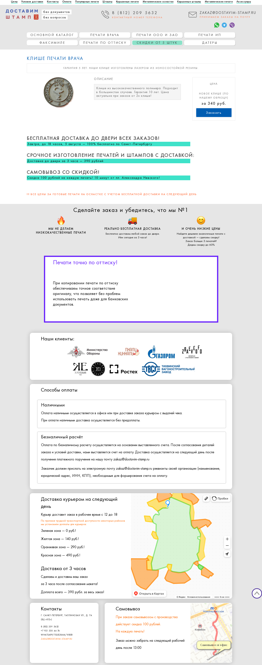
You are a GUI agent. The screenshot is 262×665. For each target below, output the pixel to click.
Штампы (107, 1)
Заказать (214, 113)
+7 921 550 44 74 (50, 630)
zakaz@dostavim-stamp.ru (56, 638)
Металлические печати (219, 1)
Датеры (209, 43)
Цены (14, 1)
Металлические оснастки (158, 1)
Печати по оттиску (104, 43)
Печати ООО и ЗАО (157, 35)
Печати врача (104, 35)
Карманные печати (127, 1)
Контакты (53, 1)
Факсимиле (52, 43)
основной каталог (52, 35)
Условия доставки (32, 1)
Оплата (67, 1)
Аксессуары (243, 1)
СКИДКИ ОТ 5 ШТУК (157, 43)
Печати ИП (209, 35)
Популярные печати (87, 1)
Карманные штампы (189, 1)
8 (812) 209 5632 (50, 626)
